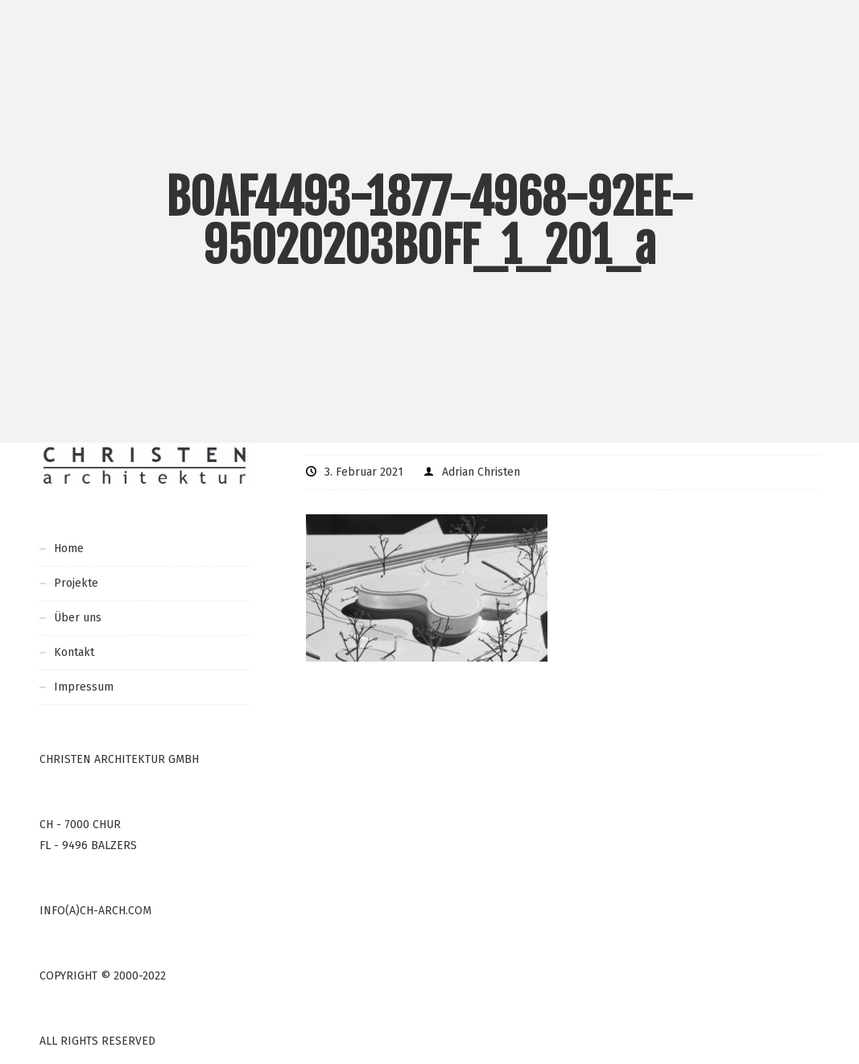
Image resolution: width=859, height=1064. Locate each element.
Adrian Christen (481, 472)
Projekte (76, 583)
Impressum (84, 687)
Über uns (77, 618)
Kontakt (74, 652)
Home (69, 548)
